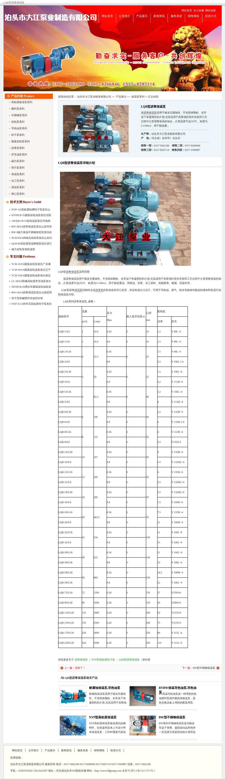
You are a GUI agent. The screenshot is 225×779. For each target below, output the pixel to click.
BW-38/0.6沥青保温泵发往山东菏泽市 (29, 227)
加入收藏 (198, 10)
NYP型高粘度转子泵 (103, 659)
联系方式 (210, 16)
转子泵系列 (17, 134)
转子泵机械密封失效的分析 (27, 298)
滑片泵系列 (17, 167)
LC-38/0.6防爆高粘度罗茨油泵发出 (31, 281)
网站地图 (210, 10)
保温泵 (78, 290)
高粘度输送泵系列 (21, 102)
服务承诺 (176, 16)
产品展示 (142, 16)
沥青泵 (99, 290)
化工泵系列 (17, 180)
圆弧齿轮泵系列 (20, 141)
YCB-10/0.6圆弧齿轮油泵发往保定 (31, 275)
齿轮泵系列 (17, 121)
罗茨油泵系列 (19, 154)
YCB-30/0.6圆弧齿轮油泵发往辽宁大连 (29, 270)
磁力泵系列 (17, 161)
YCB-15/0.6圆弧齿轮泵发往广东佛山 (29, 265)
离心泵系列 (17, 193)
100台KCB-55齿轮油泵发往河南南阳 (29, 221)
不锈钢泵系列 (19, 115)
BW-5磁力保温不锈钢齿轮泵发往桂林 (29, 233)
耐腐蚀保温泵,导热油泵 (104, 688)
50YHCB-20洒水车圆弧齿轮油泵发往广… (29, 287)
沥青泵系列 (17, 148)
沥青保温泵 (150, 112)
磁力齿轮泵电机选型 (23, 249)
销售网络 (193, 16)
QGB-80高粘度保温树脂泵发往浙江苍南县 (29, 244)
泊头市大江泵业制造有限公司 (94, 96)
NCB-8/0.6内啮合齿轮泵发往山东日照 (29, 238)
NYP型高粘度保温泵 (103, 717)
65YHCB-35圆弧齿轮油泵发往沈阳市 (29, 216)
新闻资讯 (159, 16)
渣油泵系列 (17, 187)
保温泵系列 (17, 174)
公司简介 (124, 16)
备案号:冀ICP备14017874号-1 (138, 770)
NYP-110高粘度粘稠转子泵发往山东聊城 (28, 210)
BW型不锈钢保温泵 (204, 667)
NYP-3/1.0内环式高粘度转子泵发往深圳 (29, 304)
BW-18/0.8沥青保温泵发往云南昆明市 (29, 293)
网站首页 (187, 10)
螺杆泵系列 (17, 108)
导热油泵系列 (19, 128)
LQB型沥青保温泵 (129, 659)
